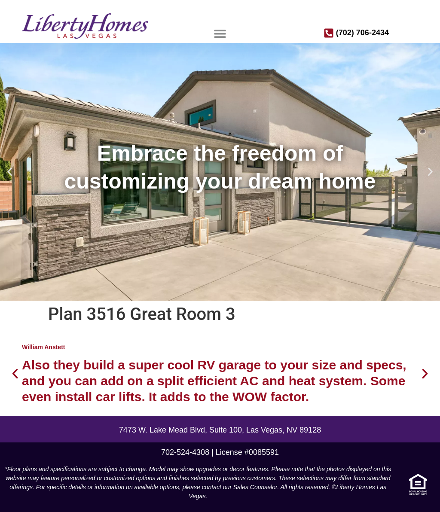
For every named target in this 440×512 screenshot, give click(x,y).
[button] (220, 33)
